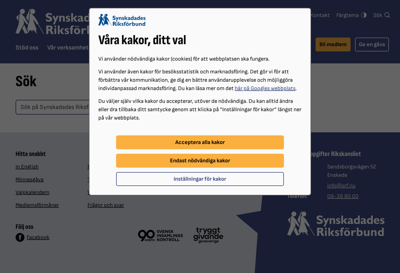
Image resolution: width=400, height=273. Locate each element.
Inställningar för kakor (200, 179)
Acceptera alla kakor (200, 142)
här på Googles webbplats (265, 88)
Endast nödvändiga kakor (200, 160)
